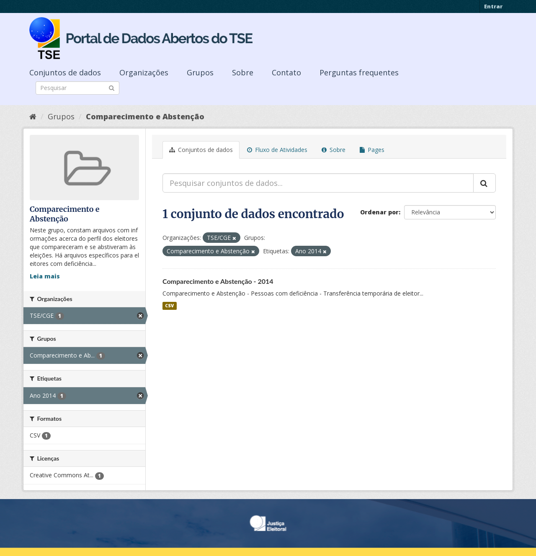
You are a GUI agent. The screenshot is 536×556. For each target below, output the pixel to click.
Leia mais (45, 276)
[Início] (32, 116)
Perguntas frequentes (359, 72)
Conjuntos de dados (65, 72)
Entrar (493, 6)
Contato (286, 72)
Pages (372, 150)
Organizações (143, 72)
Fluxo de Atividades (277, 150)
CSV (169, 306)
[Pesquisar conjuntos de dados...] (318, 183)
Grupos (200, 72)
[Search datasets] (77, 88)
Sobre (242, 72)
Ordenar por (379, 212)
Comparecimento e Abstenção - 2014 (217, 281)
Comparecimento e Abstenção (145, 116)
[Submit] (111, 87)
